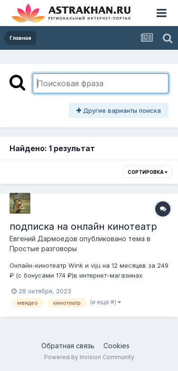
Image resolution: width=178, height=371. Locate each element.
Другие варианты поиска (118, 110)
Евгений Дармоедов (43, 239)
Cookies (116, 346)
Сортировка (148, 172)
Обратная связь (67, 346)
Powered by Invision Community (89, 357)
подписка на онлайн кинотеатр (83, 226)
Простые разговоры (43, 248)
